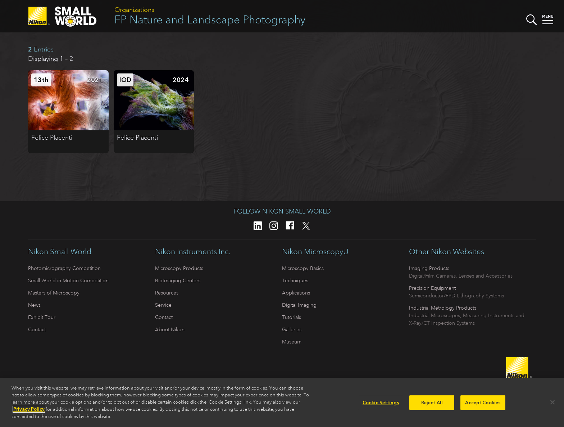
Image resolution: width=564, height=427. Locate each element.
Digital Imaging (299, 305)
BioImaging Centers (177, 280)
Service (163, 305)
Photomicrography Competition (64, 268)
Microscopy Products (179, 268)
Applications (296, 292)
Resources (166, 292)
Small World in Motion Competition (68, 280)
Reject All (432, 404)
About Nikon (170, 329)
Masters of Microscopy (53, 292)
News (34, 305)
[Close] (552, 404)
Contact (37, 329)
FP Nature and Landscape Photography (209, 19)
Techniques (295, 280)
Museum (291, 341)
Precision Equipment (432, 288)
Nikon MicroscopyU (315, 251)
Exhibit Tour (41, 317)
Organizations (134, 10)
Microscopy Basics (303, 268)
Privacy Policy (29, 411)
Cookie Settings (381, 404)
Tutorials (291, 317)
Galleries (291, 329)
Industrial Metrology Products (442, 308)
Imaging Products (429, 268)
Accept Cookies (483, 404)
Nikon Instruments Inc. (192, 251)
